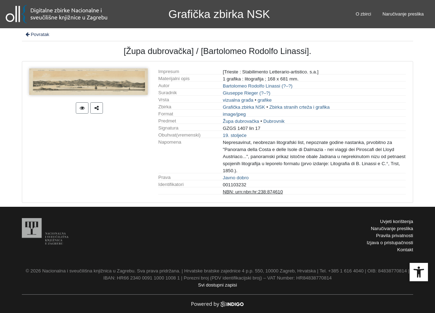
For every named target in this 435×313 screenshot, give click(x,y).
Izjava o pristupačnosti (390, 242)
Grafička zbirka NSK (244, 107)
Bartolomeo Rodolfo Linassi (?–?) (258, 86)
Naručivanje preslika (403, 14)
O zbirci (363, 14)
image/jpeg (234, 114)
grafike (265, 100)
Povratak (37, 34)
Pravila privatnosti (394, 235)
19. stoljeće (234, 135)
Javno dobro (236, 177)
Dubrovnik (273, 121)
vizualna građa (238, 100)
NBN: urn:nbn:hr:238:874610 (253, 191)
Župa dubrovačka (241, 121)
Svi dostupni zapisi (217, 285)
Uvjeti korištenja (396, 221)
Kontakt (405, 249)
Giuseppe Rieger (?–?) (246, 93)
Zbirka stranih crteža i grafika (299, 107)
